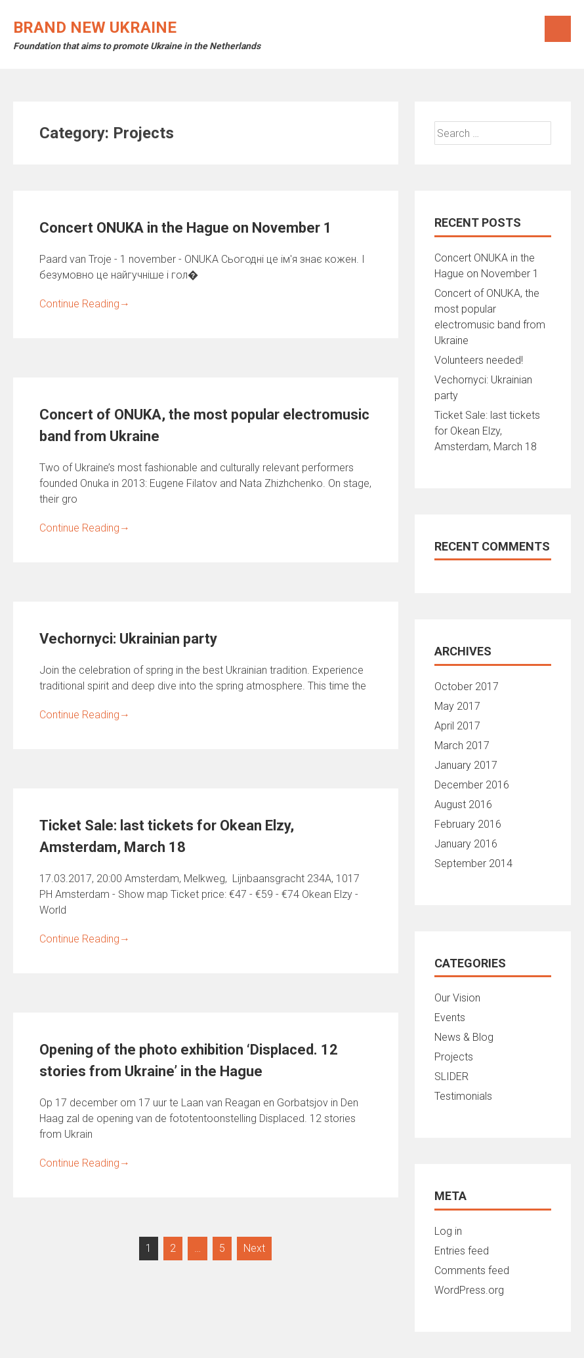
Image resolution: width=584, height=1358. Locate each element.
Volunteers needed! (478, 360)
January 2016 (465, 844)
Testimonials (463, 1096)
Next (254, 1248)
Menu (558, 29)
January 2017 (465, 765)
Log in (448, 1231)
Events (449, 1017)
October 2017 (466, 686)
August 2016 (463, 804)
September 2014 (473, 863)
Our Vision (457, 998)
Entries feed (461, 1251)
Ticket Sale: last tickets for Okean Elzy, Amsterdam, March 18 (487, 431)
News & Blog (463, 1037)
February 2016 (467, 824)
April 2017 (457, 726)
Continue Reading (84, 304)
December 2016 (471, 785)
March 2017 (462, 745)
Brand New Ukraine (95, 27)
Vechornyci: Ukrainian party (128, 638)
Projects (453, 1057)
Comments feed (471, 1270)
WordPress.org (469, 1290)
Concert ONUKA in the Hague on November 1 (185, 228)
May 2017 (457, 706)
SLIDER (451, 1076)
